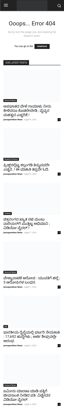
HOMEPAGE (42, 46)
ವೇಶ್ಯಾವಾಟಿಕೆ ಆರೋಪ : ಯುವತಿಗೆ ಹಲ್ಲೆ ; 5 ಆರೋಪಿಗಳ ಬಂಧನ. (31, 280)
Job (5, 326)
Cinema (7, 213)
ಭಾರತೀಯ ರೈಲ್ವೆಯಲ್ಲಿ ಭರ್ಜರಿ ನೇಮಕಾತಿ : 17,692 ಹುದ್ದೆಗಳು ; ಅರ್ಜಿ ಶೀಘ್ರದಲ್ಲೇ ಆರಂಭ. (31, 336)
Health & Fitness (11, 159)
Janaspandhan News (13, 119)
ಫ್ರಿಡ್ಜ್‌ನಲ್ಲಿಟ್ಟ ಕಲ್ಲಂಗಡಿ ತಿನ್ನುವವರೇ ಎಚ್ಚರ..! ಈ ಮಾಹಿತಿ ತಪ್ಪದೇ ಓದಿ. (26, 167)
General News (10, 100)
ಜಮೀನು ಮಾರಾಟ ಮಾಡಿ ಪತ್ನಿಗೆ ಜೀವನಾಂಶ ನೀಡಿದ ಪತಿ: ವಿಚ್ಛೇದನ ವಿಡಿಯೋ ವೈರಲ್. (26, 395)
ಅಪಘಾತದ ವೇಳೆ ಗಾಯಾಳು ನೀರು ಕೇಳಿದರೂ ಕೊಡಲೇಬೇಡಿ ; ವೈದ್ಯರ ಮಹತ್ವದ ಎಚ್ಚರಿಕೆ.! (27, 110)
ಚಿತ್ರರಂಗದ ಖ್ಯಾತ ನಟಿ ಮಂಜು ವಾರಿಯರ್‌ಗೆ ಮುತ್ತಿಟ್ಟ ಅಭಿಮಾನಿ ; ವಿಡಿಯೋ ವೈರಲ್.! (26, 223)
